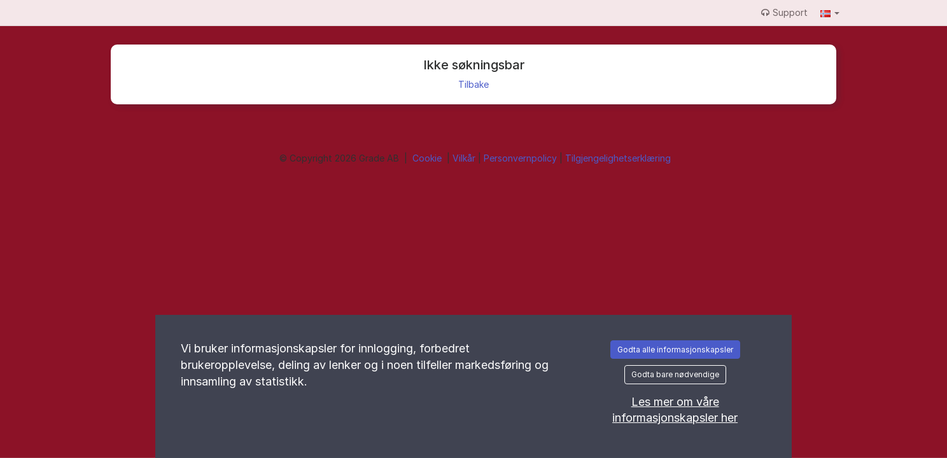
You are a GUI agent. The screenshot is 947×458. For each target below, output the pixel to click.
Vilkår (465, 158)
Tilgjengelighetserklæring (618, 158)
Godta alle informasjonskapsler (675, 349)
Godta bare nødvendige (675, 374)
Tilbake (473, 84)
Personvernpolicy (521, 158)
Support (784, 12)
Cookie (428, 158)
